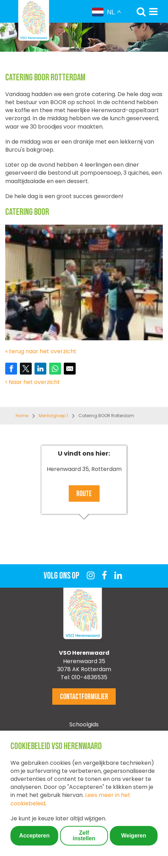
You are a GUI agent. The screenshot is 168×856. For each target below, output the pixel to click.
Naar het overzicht (32, 382)
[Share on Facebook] (11, 369)
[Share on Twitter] (26, 369)
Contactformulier (84, 697)
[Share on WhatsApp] (55, 369)
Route (84, 494)
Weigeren (133, 836)
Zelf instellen (84, 835)
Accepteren (34, 836)
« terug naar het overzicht (40, 351)
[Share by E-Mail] (70, 369)
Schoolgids (84, 724)
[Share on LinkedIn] (40, 369)
